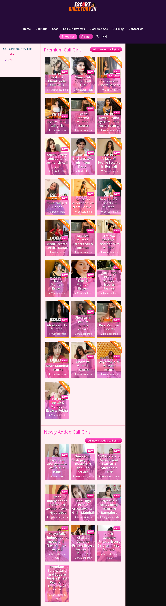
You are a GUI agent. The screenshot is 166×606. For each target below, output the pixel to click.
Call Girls (41, 17)
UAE (10, 50)
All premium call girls (106, 39)
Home (27, 17)
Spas (55, 17)
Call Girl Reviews (74, 17)
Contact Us (136, 17)
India (11, 44)
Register (68, 26)
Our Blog (118, 17)
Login (85, 26)
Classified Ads (99, 17)
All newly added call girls (103, 430)
